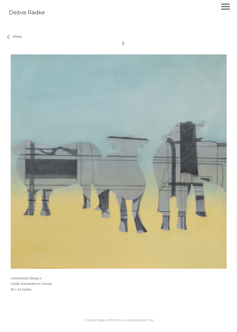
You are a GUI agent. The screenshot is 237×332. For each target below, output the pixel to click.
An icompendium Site (138, 320)
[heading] (27, 13)
